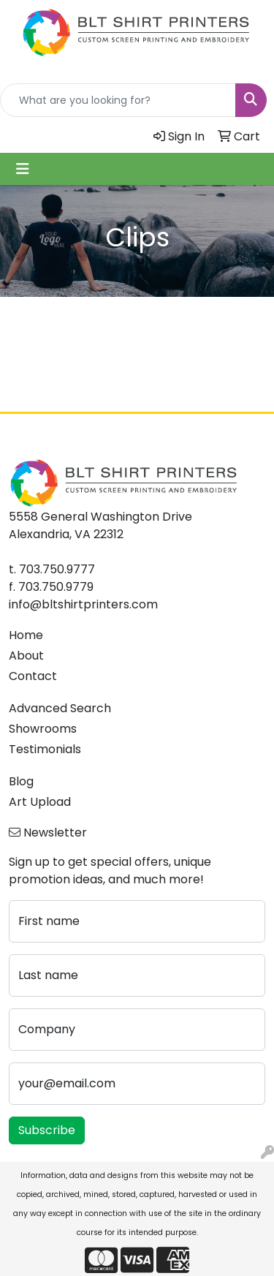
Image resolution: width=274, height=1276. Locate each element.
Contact (33, 676)
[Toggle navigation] (22, 169)
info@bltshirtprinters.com (83, 604)
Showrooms (43, 728)
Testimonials (45, 749)
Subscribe (46, 1130)
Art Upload (40, 801)
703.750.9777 (57, 569)
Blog (21, 781)
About (26, 655)
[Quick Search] (118, 100)
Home (26, 635)
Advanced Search (60, 708)
